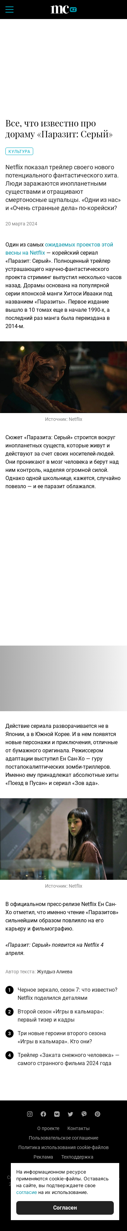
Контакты (78, 1128)
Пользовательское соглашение (63, 1138)
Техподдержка (77, 1157)
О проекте (48, 1128)
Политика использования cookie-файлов (63, 1147)
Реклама (43, 1157)
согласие (26, 1192)
